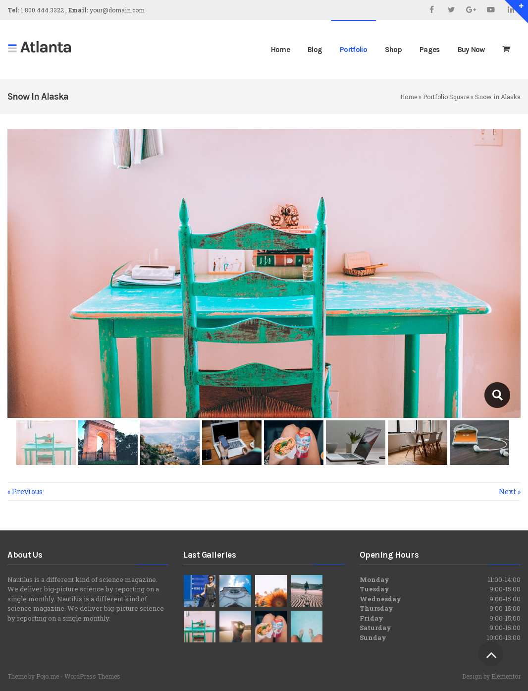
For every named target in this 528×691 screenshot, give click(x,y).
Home (408, 97)
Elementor (506, 676)
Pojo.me (47, 676)
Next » (510, 491)
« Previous (25, 491)
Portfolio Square (446, 97)
